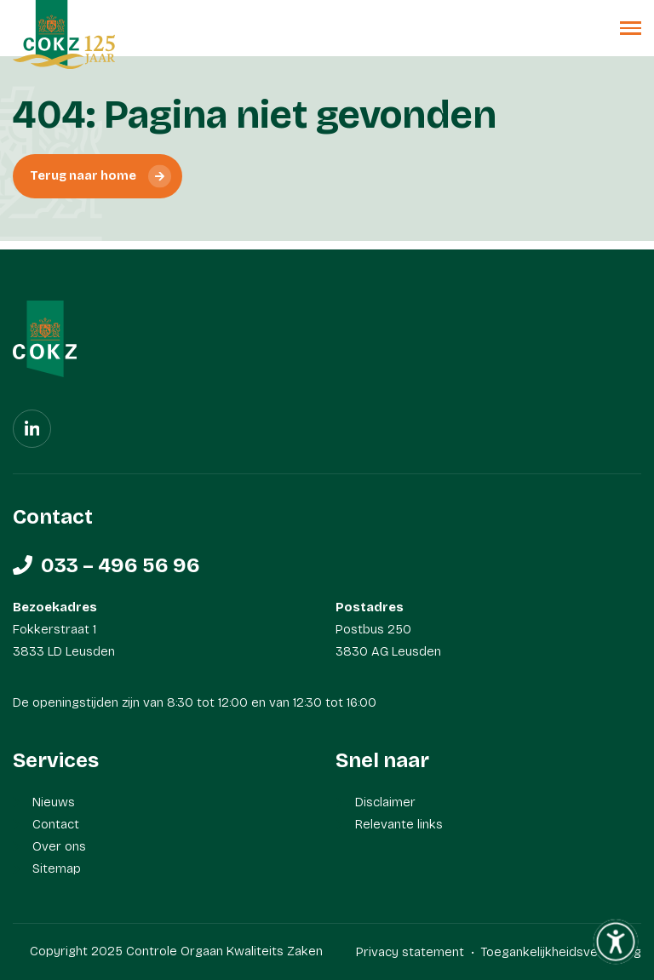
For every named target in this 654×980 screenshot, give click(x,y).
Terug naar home (83, 176)
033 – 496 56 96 (120, 565)
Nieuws (53, 802)
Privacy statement (410, 952)
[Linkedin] (32, 429)
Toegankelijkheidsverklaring (560, 952)
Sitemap (56, 868)
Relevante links (399, 824)
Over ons (59, 846)
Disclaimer (385, 802)
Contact (55, 824)
